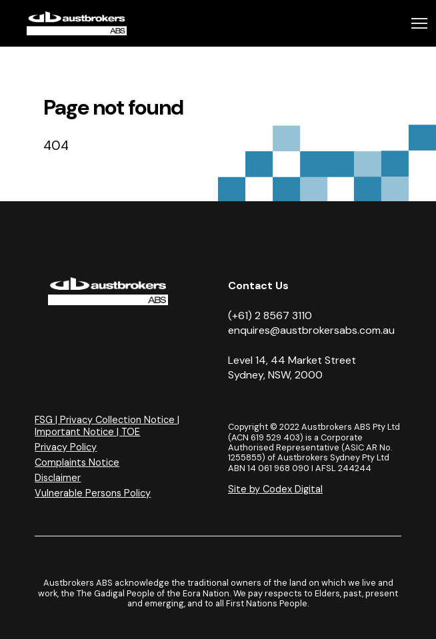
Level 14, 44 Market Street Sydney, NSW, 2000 (292, 367)
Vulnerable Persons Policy (93, 493)
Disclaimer (58, 478)
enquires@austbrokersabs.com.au (311, 330)
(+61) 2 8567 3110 (270, 315)
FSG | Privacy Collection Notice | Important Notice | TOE (107, 426)
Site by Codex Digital (275, 489)
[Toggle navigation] (419, 23)
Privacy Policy (66, 447)
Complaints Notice (77, 462)
